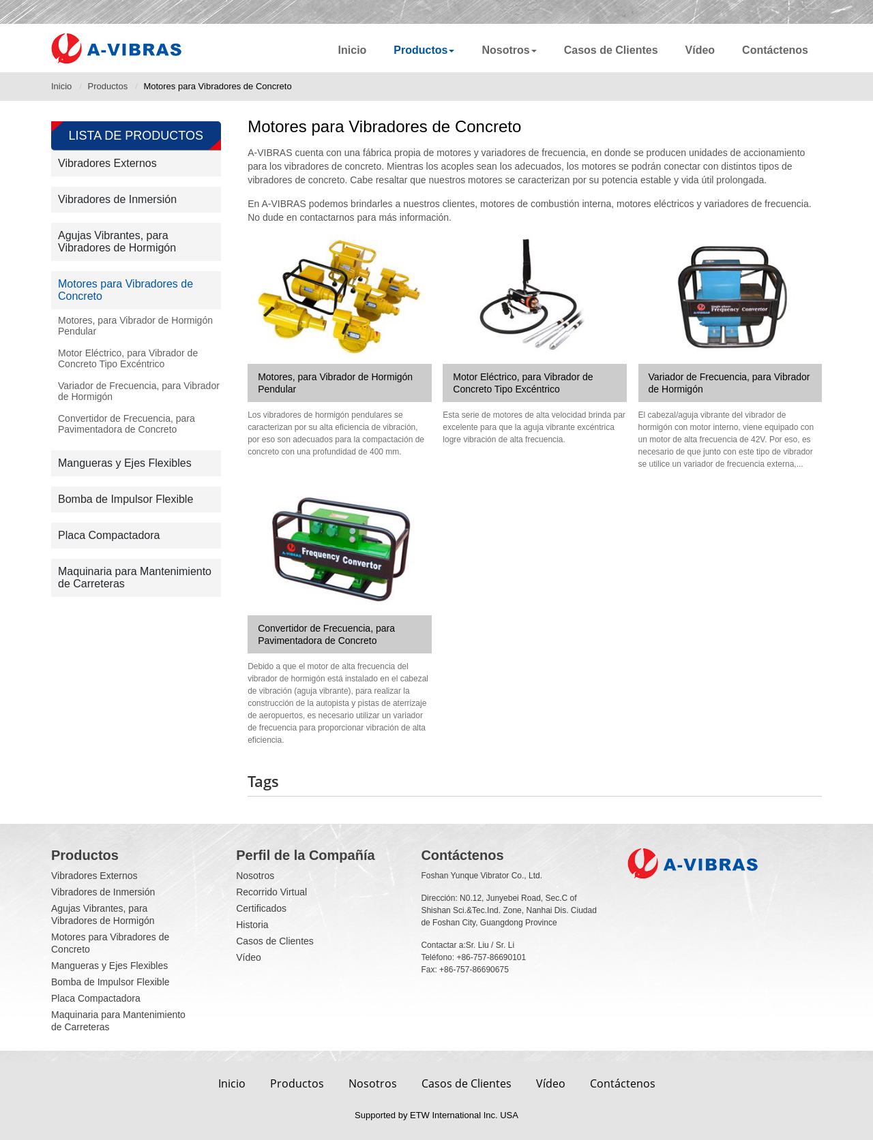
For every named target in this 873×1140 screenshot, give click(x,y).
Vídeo (700, 50)
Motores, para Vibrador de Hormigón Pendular (335, 383)
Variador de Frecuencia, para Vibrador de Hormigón (729, 383)
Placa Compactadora (109, 535)
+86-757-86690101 (491, 957)
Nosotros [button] (509, 50)
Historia (252, 924)
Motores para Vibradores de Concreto (125, 290)
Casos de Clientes (611, 50)
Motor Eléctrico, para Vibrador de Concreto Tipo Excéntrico (523, 383)
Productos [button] (424, 50)
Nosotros (255, 875)
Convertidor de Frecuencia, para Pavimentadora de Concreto (326, 634)
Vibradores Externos (107, 163)
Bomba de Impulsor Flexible (125, 499)
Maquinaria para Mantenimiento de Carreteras (134, 577)
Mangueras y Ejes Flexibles (125, 463)
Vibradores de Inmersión (117, 199)
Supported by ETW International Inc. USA (436, 1115)
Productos (108, 86)
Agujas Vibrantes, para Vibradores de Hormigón (117, 241)
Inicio (352, 50)
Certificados (261, 908)
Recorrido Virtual (271, 892)
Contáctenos (775, 50)
